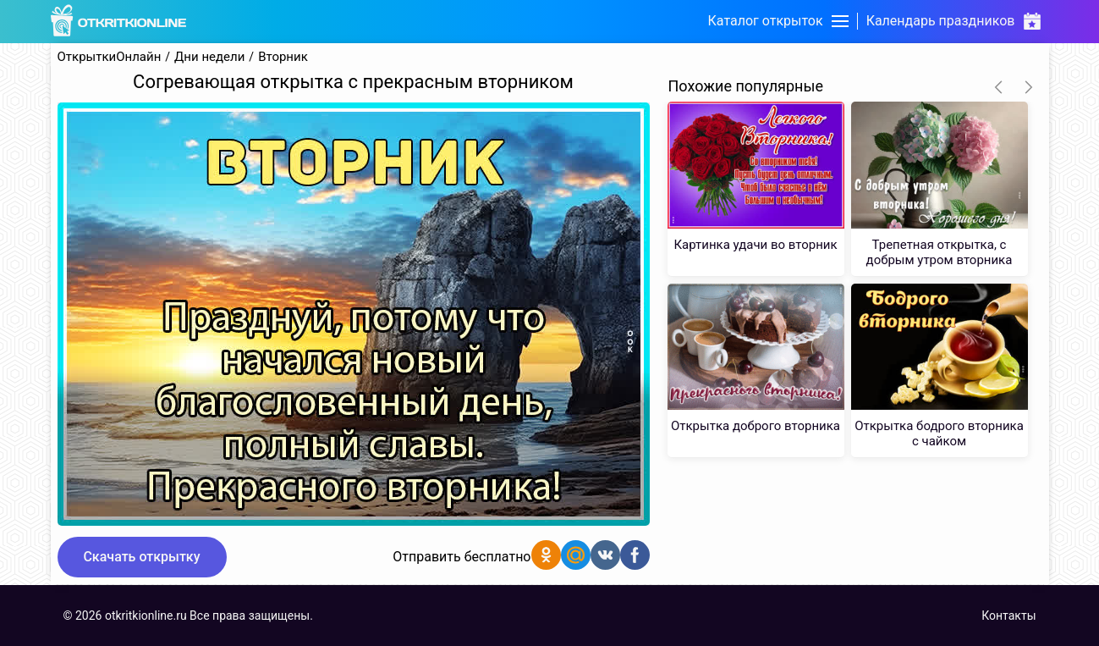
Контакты (1008, 615)
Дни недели (209, 57)
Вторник (283, 57)
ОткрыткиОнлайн (110, 57)
